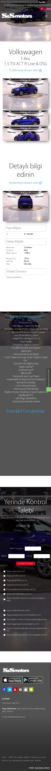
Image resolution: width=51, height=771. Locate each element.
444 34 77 (16, 703)
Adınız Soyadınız (16, 549)
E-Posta (29, 556)
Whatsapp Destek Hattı (39, 5)
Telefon (4, 556)
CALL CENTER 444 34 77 (15, 5)
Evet (23, 526)
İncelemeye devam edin (23, 70)
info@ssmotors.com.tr (16, 717)
